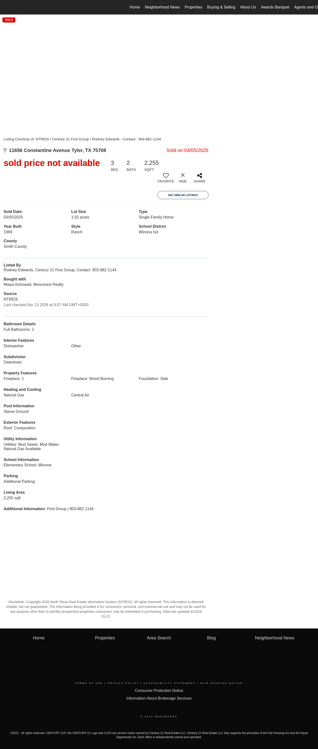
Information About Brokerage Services (159, 698)
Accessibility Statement (169, 683)
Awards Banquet (275, 7)
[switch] (165, 180)
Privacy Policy (123, 683)
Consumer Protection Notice (159, 690)
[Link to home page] (6, 7)
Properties (193, 7)
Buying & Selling (221, 7)
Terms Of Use (89, 683)
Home (135, 7)
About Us (248, 7)
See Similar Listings (183, 195)
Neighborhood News (162, 7)
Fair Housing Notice (221, 683)
